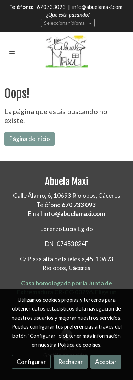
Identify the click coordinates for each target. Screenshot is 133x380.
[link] (66, 51)
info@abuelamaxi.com (96, 7)
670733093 (52, 7)
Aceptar (106, 361)
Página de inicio (29, 138)
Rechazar (70, 361)
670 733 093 (79, 204)
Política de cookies (78, 344)
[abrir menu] (12, 51)
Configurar (31, 361)
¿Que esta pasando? (67, 14)
